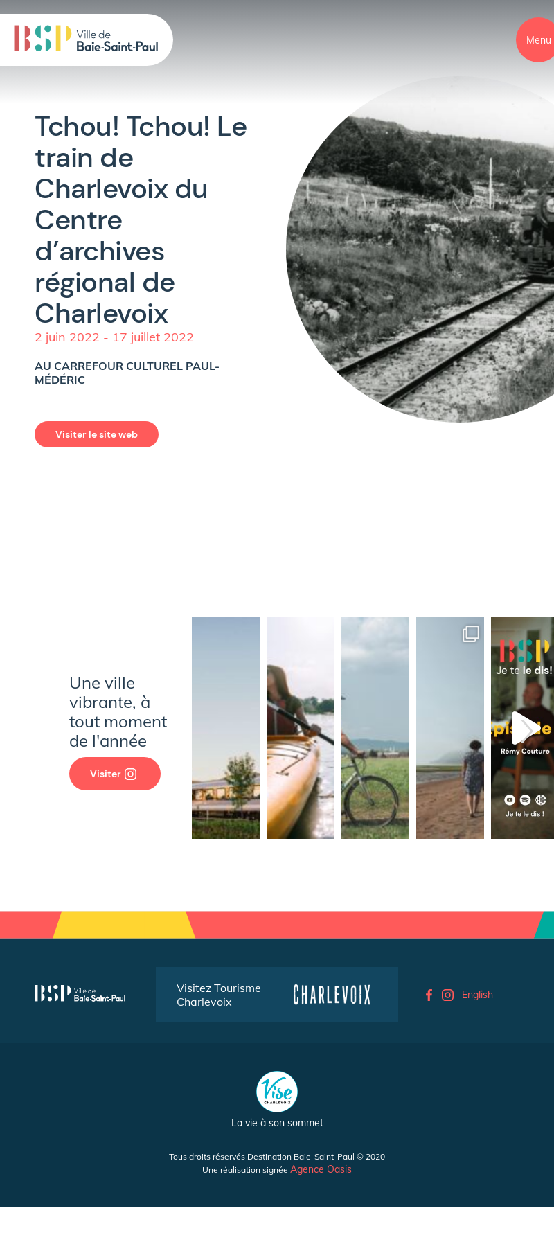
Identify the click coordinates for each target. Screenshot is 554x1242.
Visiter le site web (96, 434)
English (477, 994)
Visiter (113, 774)
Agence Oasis (321, 1169)
